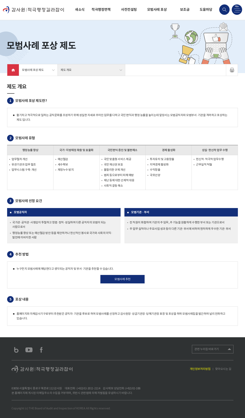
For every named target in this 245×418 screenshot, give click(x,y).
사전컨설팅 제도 (129, 13)
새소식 (80, 9)
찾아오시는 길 (223, 369)
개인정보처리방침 (200, 369)
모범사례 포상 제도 (157, 13)
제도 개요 (66, 70)
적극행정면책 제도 (101, 13)
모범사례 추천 (122, 279)
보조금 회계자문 (184, 13)
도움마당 (206, 9)
